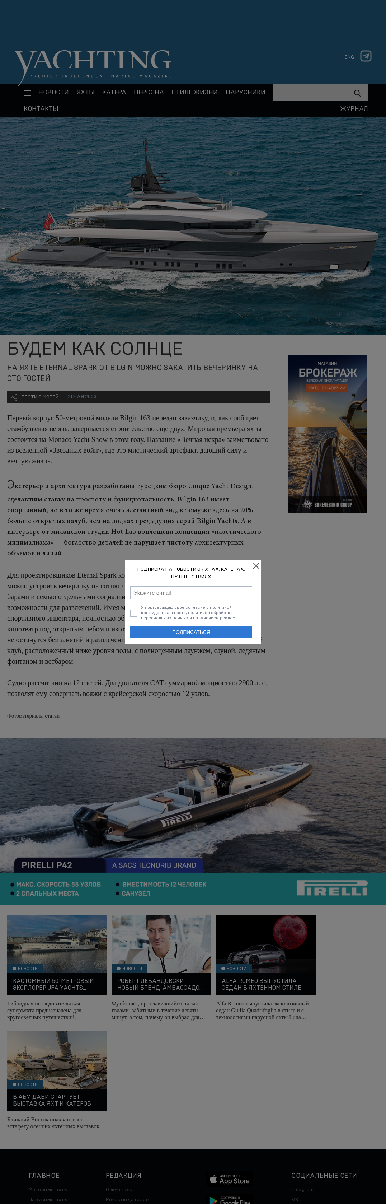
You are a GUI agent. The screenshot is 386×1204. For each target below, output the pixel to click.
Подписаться (191, 632)
